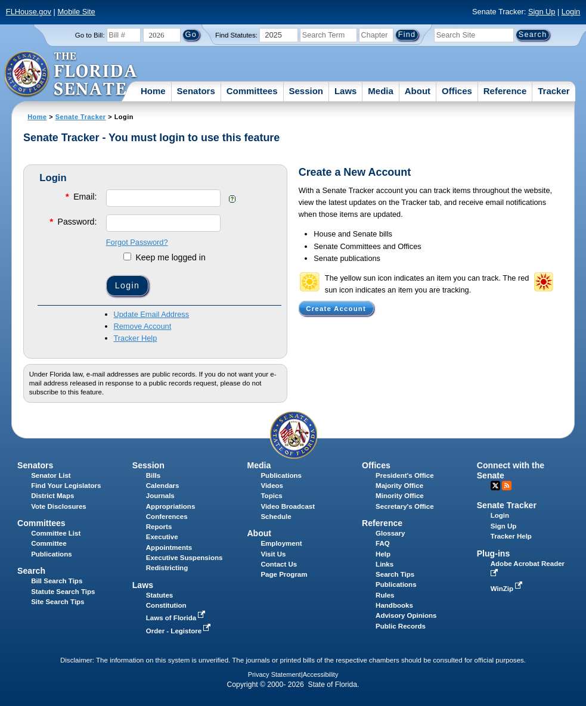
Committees (252, 91)
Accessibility (321, 674)
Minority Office (400, 495)
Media (380, 91)
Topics (271, 495)
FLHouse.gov (28, 11)
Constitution (166, 605)
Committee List (55, 533)
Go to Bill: (90, 35)
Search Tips (395, 574)
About (417, 91)
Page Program (284, 574)
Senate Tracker (80, 116)
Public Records (401, 626)
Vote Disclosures (58, 506)
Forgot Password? (137, 242)
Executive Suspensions (184, 557)
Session (306, 91)
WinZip (508, 588)
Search (31, 571)
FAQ (383, 543)
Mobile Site (76, 11)
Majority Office (399, 485)
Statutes (159, 595)
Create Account (336, 308)
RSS (506, 485)
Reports (159, 526)
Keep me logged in (164, 257)
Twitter (495, 485)
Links (384, 564)
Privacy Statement (274, 674)
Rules (385, 595)
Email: (80, 196)
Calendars (162, 485)
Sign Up (542, 11)
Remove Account (143, 326)
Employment (281, 543)
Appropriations (171, 506)
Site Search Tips (57, 601)
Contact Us (279, 564)
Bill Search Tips (56, 580)
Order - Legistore (179, 631)
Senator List (51, 475)
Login (571, 11)
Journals (160, 495)
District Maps (52, 495)
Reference (505, 91)
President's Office (404, 475)
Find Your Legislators (66, 485)
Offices (457, 91)
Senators (196, 91)
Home (153, 91)
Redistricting (167, 567)
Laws (345, 91)
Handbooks (394, 605)
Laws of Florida (177, 617)
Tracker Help (135, 338)
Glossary (390, 533)
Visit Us (273, 554)
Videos (272, 485)
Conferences (167, 516)
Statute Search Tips (63, 591)
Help (383, 554)
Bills (153, 475)
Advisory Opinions (406, 615)
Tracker (553, 91)
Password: (72, 221)
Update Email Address (152, 314)
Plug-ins (493, 553)
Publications (281, 475)
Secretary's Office (404, 506)
